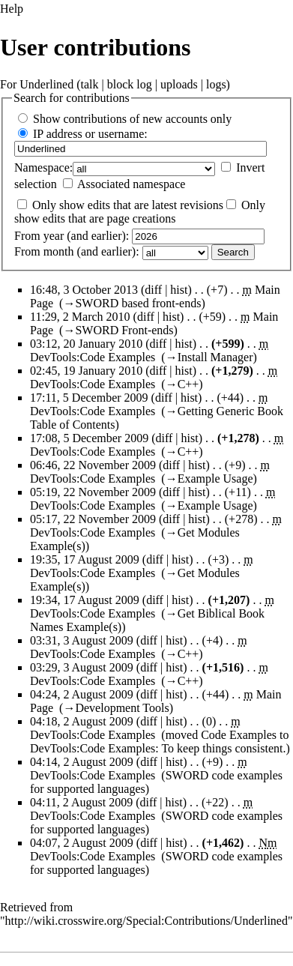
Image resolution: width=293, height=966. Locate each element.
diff (153, 289)
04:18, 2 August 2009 (81, 721)
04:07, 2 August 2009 (81, 842)
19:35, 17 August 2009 (84, 559)
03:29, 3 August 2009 (81, 667)
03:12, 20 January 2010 (86, 343)
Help (11, 8)
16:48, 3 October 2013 (84, 289)
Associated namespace (131, 184)
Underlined (46, 84)
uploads (179, 84)
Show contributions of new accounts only (132, 118)
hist (178, 289)
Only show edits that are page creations (139, 212)
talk (90, 84)
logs (216, 84)
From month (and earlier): (76, 251)
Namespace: (43, 167)
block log (129, 84)
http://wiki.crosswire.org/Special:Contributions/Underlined (146, 920)
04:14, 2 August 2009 (81, 761)
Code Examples (239, 734)
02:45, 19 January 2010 (86, 370)
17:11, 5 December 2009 (89, 397)
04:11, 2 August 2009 (81, 802)
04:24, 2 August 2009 (81, 694)
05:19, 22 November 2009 (93, 492)
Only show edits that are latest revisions (127, 205)
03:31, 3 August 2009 (81, 640)
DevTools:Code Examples (92, 357)
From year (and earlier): (71, 235)
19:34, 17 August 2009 (84, 600)
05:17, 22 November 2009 (93, 519)
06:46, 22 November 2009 (93, 465)
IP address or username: (90, 133)
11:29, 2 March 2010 (80, 316)
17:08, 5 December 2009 (89, 438)
